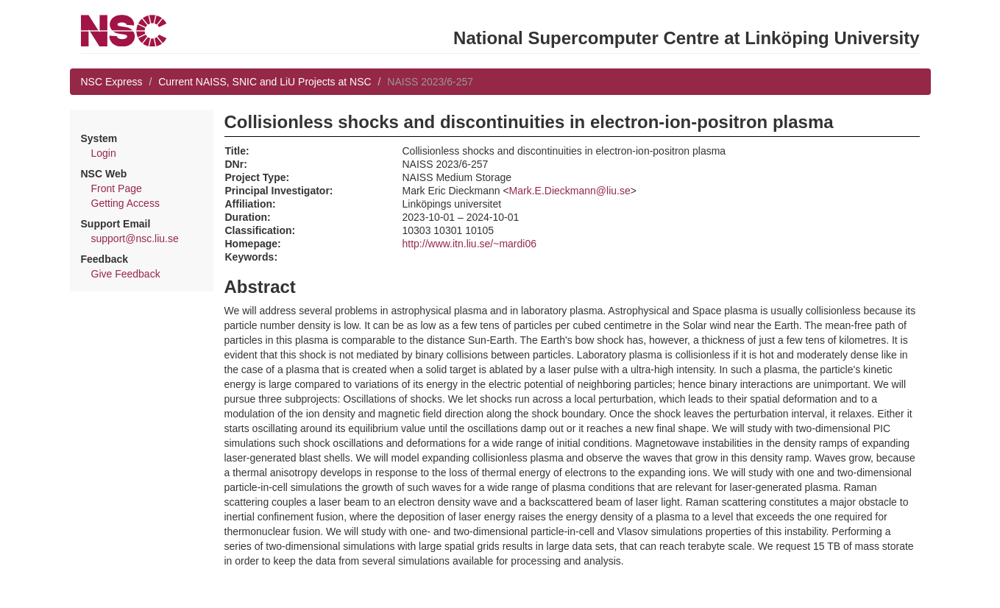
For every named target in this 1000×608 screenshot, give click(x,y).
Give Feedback (125, 274)
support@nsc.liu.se (135, 238)
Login (103, 153)
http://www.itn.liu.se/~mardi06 (469, 244)
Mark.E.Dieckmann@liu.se (570, 191)
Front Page (116, 188)
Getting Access (125, 203)
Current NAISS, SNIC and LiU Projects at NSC (264, 82)
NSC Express (112, 82)
